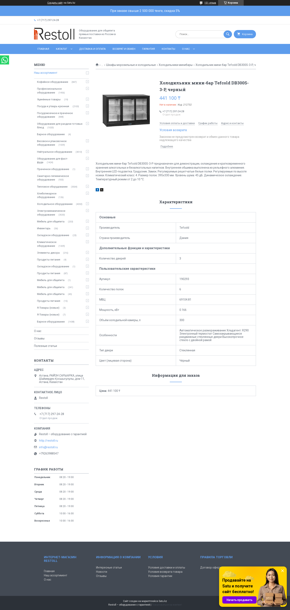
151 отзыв (210, 2)
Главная (43, 48)
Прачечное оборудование (53, 169)
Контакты (168, 48)
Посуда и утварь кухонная (53, 106)
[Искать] (228, 34)
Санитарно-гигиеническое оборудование (53, 177)
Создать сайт (55, 2)
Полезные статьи (45, 346)
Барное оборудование (51, 134)
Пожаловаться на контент (167, 604)
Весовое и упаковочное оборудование (51, 143)
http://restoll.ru (48, 440)
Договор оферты (211, 567)
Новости (101, 571)
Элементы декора (48, 252)
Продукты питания (48, 259)
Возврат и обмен (124, 48)
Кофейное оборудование (52, 81)
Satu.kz (163, 601)
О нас (186, 48)
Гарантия (148, 48)
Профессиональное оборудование (49, 90)
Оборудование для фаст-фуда (52, 160)
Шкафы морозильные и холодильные (131, 64)
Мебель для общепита (50, 221)
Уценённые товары (49, 99)
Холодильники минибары (176, 64)
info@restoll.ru (48, 447)
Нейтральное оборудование (54, 151)
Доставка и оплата (92, 48)
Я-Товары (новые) (48, 307)
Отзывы (39, 338)
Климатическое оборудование (46, 244)
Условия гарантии (160, 576)
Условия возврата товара (165, 571)
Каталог (61, 48)
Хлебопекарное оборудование (46, 195)
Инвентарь (44, 228)
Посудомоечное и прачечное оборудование (55, 115)
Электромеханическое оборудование (51, 212)
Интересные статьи (109, 567)
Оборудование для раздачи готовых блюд (59, 125)
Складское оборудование (53, 235)
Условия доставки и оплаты (166, 567)
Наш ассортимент (45, 72)
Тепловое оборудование (52, 186)
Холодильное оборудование (54, 203)
